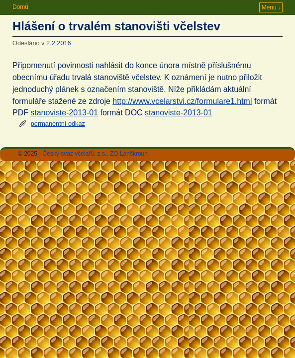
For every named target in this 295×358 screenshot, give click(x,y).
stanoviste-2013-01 (64, 112)
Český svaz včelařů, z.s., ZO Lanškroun (95, 153)
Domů (20, 6)
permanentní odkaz (58, 123)
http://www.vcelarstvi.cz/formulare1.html (182, 101)
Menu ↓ (271, 7)
